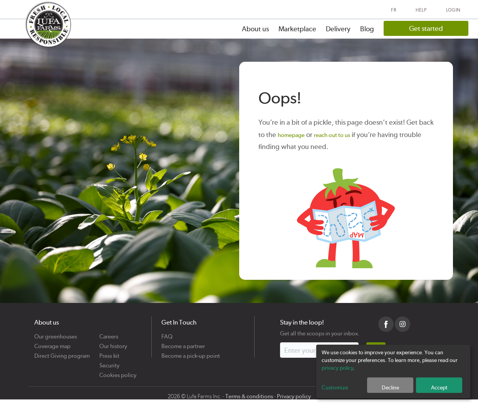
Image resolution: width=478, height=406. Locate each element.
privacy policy (337, 368)
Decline (390, 387)
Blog (367, 29)
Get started (426, 28)
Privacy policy (294, 396)
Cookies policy (117, 372)
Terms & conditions (249, 396)
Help (421, 10)
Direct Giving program (62, 353)
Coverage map (52, 343)
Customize (335, 387)
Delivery (338, 29)
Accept (439, 387)
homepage (291, 135)
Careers (108, 333)
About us (255, 29)
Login (453, 10)
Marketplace (297, 29)
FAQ (167, 333)
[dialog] (393, 371)
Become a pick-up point (190, 353)
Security (109, 362)
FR (393, 10)
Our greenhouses (55, 333)
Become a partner (183, 343)
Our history (113, 343)
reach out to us (332, 135)
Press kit (109, 353)
